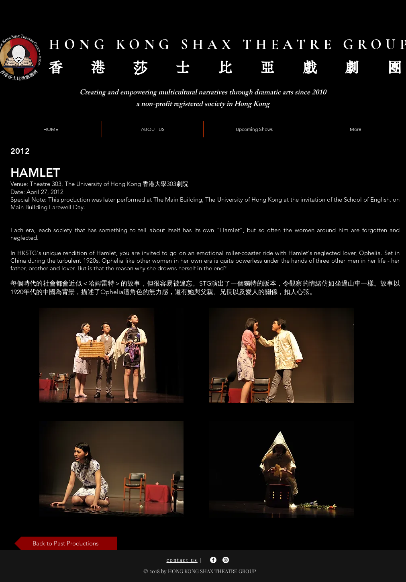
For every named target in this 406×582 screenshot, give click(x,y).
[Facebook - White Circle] (213, 560)
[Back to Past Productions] (65, 543)
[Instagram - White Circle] (225, 560)
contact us (182, 560)
